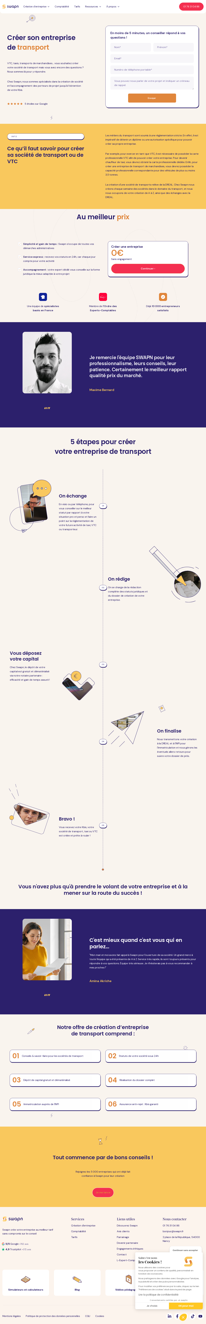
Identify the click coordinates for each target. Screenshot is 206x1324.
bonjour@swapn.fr (173, 1231)
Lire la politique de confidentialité (158, 1295)
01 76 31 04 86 (171, 1225)
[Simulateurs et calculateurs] (26, 1283)
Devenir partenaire (127, 1243)
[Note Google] (15, 1244)
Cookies (99, 1316)
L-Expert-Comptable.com (131, 1260)
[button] (183, 1317)
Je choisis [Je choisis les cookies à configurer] (152, 1305)
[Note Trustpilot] (16, 1249)
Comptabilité (62, 6)
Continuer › (148, 268)
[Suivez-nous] (169, 1316)
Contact (121, 1254)
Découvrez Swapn (127, 1225)
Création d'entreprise (83, 1225)
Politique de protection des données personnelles (53, 1316)
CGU (87, 1316)
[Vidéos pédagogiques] (129, 1283)
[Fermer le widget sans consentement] (185, 1250)
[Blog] (77, 1283)
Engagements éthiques (130, 1248)
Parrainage (123, 1237)
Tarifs (77, 6)
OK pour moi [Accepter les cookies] (185, 1305)
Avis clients (123, 1231)
